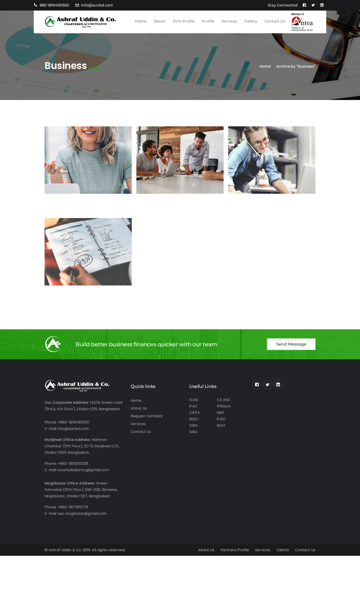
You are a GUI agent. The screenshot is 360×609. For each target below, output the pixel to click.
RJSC (221, 419)
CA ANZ (223, 399)
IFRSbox (224, 406)
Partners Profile (235, 550)
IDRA (193, 425)
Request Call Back (147, 416)
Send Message (291, 344)
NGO (221, 425)
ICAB (193, 399)
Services (138, 423)
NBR (220, 412)
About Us (139, 408)
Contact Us (141, 431)
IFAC (193, 406)
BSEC (193, 419)
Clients (282, 550)
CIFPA (194, 412)
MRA (193, 432)
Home (264, 66)
